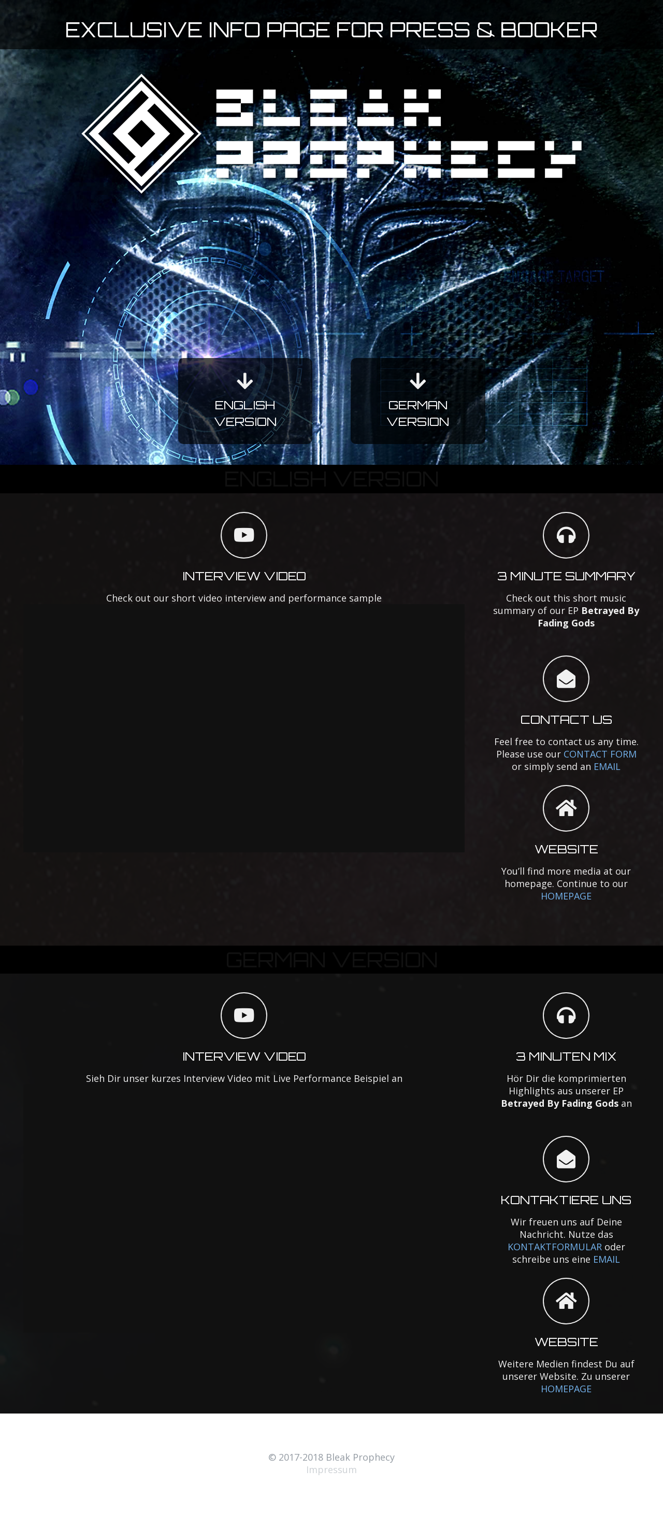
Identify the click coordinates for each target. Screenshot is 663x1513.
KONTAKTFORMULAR (555, 1246)
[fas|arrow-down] (245, 381)
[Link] (331, 134)
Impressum (331, 1469)
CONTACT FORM (600, 754)
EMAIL (607, 766)
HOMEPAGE (566, 896)
